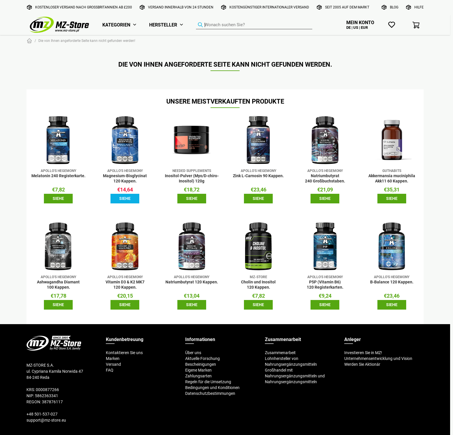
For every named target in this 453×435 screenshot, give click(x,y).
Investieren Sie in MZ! (363, 353)
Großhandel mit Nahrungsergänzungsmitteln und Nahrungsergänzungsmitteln (295, 376)
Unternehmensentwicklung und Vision (378, 358)
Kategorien (116, 24)
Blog (394, 7)
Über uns (193, 353)
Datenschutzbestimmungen (210, 393)
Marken (113, 358)
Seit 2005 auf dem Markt (347, 7)
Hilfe (419, 7)
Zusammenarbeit (280, 353)
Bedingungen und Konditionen (212, 388)
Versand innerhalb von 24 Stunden (180, 7)
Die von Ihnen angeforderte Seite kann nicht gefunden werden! (86, 40)
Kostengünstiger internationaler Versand (269, 7)
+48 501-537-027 (42, 414)
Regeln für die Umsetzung (208, 382)
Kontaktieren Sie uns (124, 353)
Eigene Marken (198, 370)
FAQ (109, 370)
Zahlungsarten (198, 376)
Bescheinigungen (200, 364)
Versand (113, 364)
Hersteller (163, 24)
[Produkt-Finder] (254, 25)
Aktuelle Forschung (202, 358)
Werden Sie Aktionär (362, 364)
